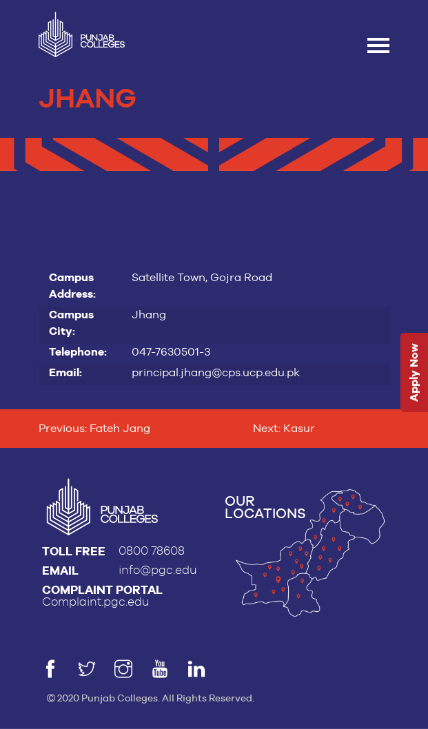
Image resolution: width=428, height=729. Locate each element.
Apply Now (413, 373)
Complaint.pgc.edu (96, 602)
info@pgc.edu (158, 570)
